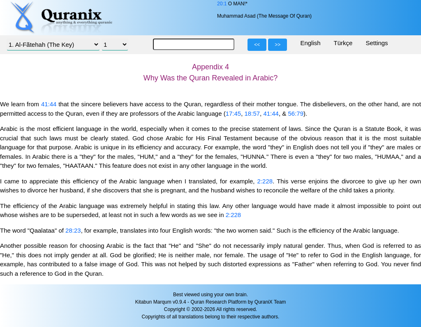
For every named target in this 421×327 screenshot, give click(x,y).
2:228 (265, 181)
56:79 (295, 113)
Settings (376, 42)
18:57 (252, 113)
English (310, 42)
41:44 (49, 104)
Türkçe (343, 42)
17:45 (233, 113)
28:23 (73, 230)
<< (257, 45)
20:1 (222, 4)
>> (277, 45)
